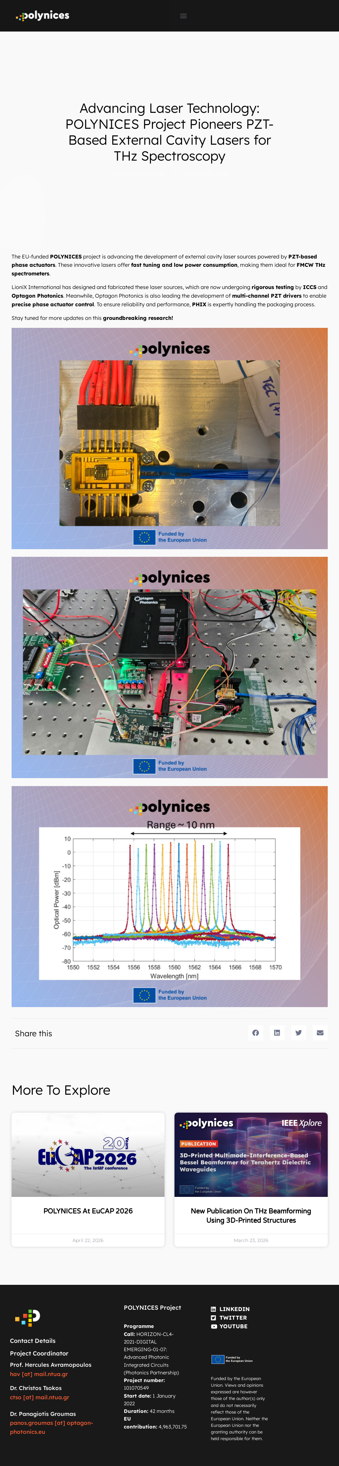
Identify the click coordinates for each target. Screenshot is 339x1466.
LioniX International (36, 287)
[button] (183, 15)
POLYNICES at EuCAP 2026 (88, 1211)
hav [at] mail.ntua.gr (39, 1373)
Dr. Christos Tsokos (36, 1387)
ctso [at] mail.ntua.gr (39, 1397)
